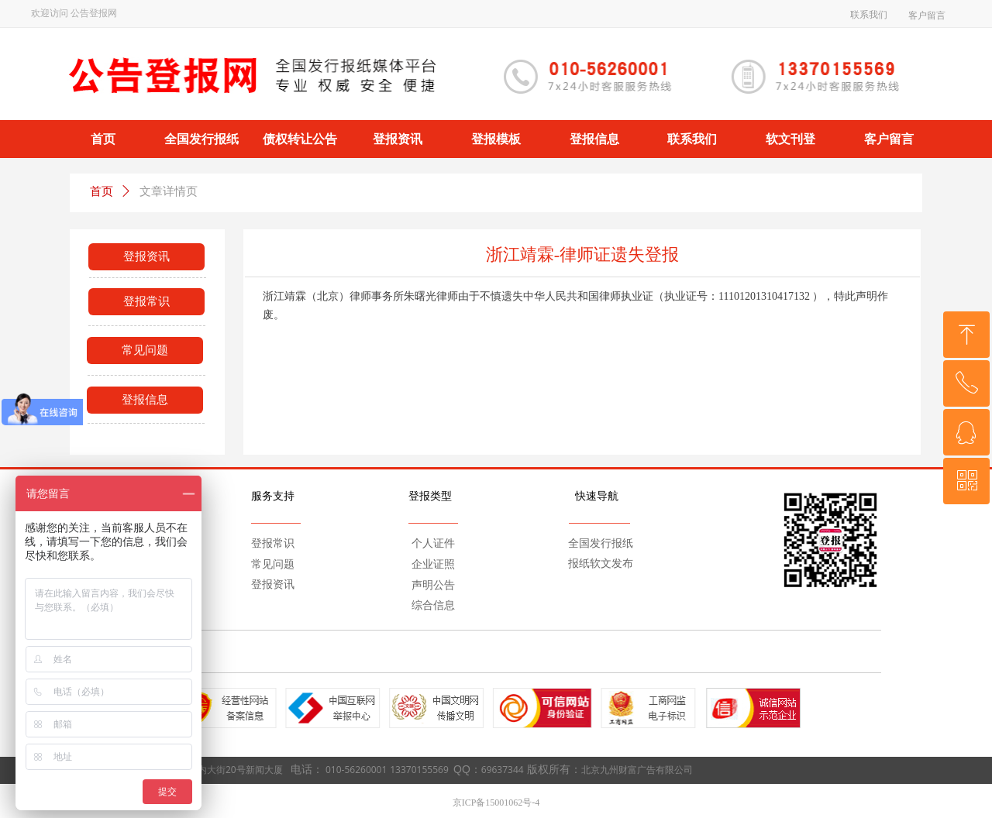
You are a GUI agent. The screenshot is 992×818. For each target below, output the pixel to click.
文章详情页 (169, 191)
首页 (101, 191)
